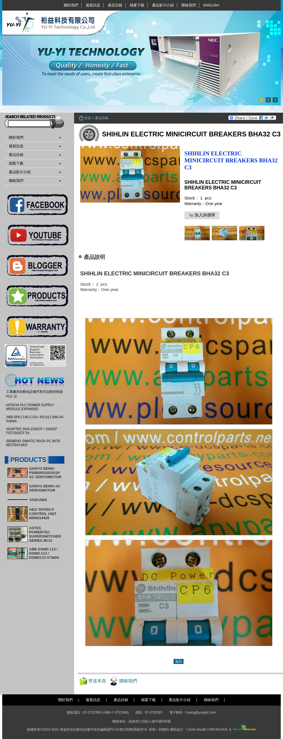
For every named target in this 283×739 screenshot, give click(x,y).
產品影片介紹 (163, 5)
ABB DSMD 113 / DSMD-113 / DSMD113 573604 (44, 553)
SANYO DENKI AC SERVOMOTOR (44, 488)
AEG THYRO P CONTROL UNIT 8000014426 (43, 513)
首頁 (87, 118)
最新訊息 (93, 5)
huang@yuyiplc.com (201, 712)
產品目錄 (115, 5)
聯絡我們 (188, 5)
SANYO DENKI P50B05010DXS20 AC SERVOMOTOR (45, 472)
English (211, 5)
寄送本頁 (97, 680)
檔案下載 (137, 5)
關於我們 (71, 5)
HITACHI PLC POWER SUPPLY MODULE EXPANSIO (30, 407)
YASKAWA (38, 500)
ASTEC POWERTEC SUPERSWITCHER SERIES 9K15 (45, 534)
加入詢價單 (202, 215)
